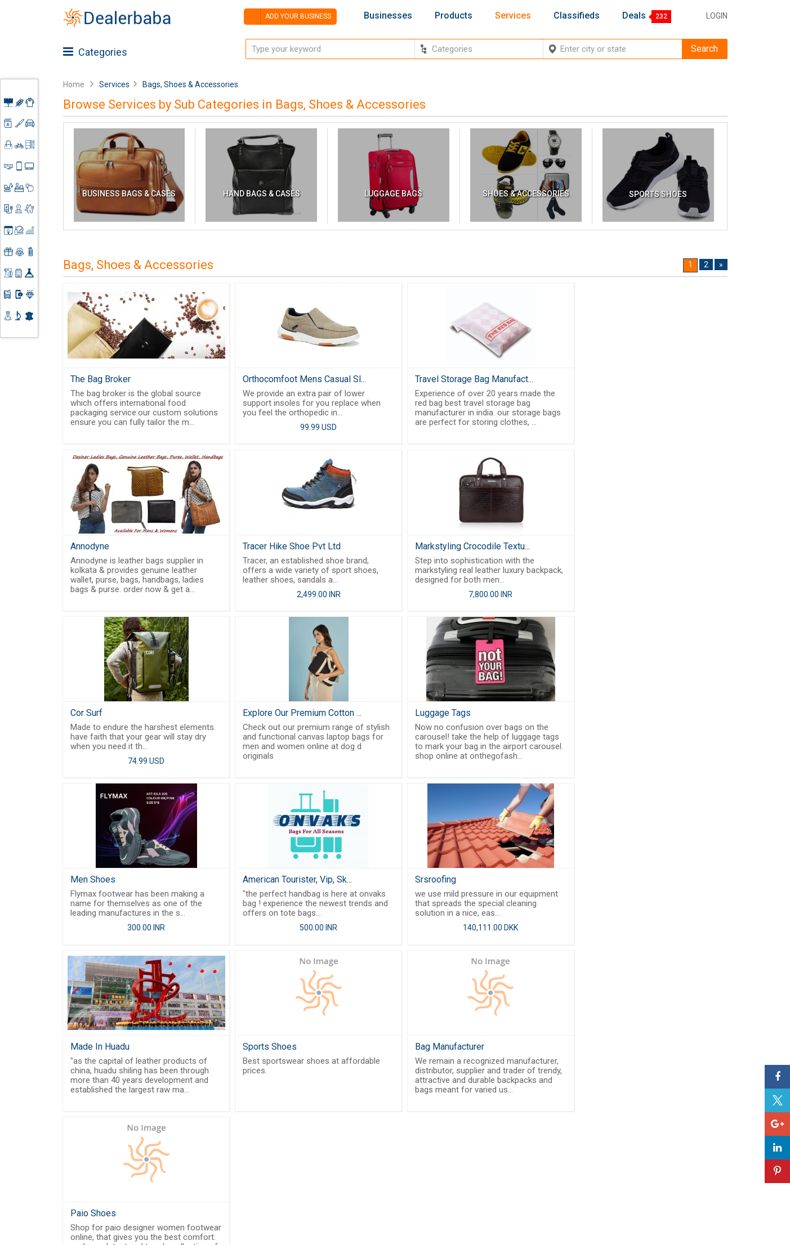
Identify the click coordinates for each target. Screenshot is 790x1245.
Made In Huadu (100, 884)
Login (716, 15)
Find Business (461, 1135)
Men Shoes (260, 715)
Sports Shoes (265, 884)
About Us (362, 1118)
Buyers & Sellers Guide (376, 1099)
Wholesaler (456, 1094)
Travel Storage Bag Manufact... (465, 379)
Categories (95, 52)
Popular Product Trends (480, 1108)
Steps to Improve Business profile (662, 1085)
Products (453, 16)
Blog (353, 1169)
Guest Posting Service (371, 1136)
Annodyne (593, 379)
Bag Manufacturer (440, 884)
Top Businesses (465, 1148)
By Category (458, 1080)
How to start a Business (656, 1159)
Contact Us (366, 1155)
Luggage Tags (99, 715)
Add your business (287, 16)
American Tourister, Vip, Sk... (460, 715)
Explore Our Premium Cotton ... (633, 547)
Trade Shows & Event (475, 1162)
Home (73, 84)
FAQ (352, 1196)
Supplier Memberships (654, 1118)
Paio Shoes (596, 884)
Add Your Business (646, 1145)
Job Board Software (276, 1159)
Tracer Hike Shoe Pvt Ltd (120, 547)
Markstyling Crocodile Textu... (295, 547)
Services (513, 16)
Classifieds (577, 16)
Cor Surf (422, 547)
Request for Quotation (477, 1121)
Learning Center (641, 1104)
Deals (634, 16)
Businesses (388, 16)
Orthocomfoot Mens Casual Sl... (299, 379)
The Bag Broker (101, 379)
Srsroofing (594, 715)
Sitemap (361, 1182)
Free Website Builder (257, 1130)
